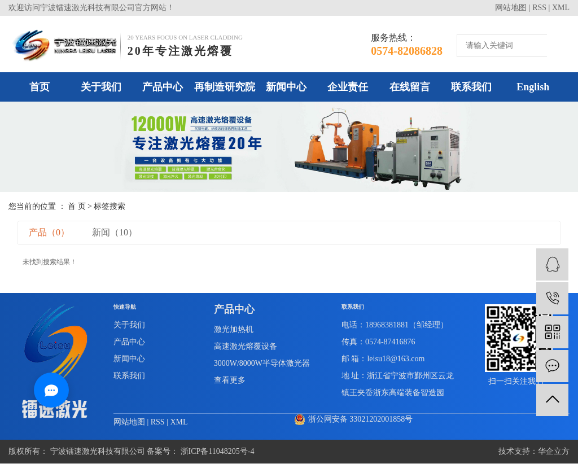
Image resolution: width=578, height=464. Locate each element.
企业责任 (347, 87)
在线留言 (409, 87)
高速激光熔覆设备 (245, 346)
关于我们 (101, 87)
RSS (539, 7)
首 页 (77, 206)
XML (561, 7)
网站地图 (511, 7)
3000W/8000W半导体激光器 (262, 363)
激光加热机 (233, 329)
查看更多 (230, 380)
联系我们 (471, 87)
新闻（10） (114, 232)
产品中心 (162, 87)
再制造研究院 (224, 87)
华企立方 (554, 451)
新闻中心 (286, 87)
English (532, 87)
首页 (39, 87)
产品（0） (49, 232)
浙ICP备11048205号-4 (218, 451)
